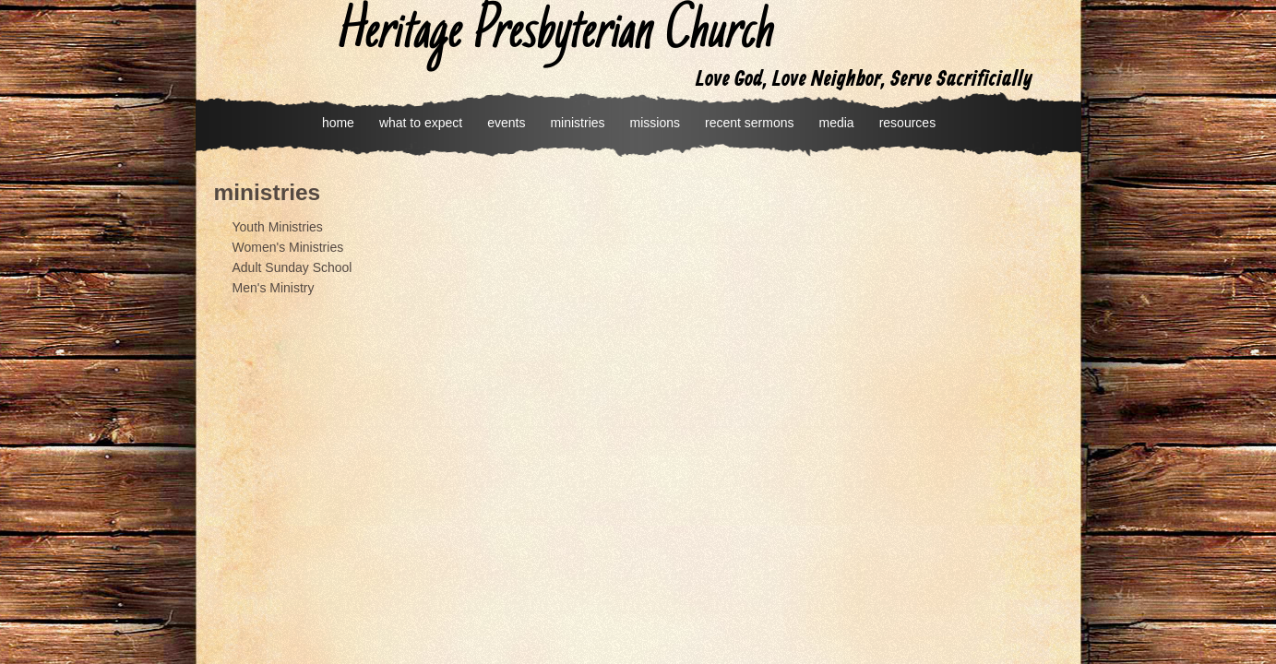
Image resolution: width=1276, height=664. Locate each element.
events (506, 122)
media (836, 122)
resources (907, 122)
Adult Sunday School (292, 267)
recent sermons (749, 122)
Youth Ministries (278, 226)
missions (655, 122)
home (338, 122)
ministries (577, 122)
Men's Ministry (274, 287)
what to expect (420, 122)
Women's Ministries (288, 247)
